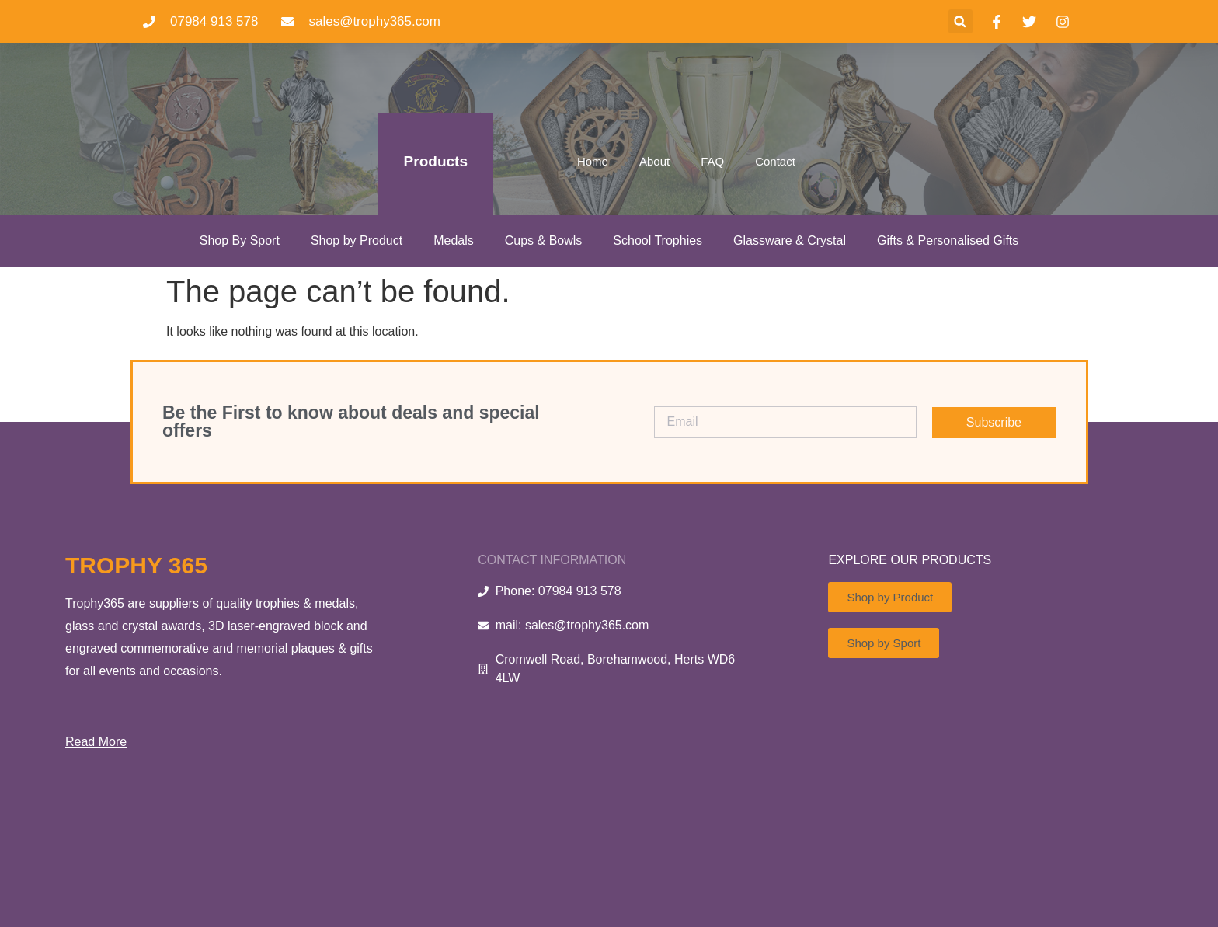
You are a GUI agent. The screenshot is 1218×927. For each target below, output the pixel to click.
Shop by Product (356, 240)
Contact (775, 161)
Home (592, 161)
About (654, 161)
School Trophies (657, 240)
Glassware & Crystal (789, 240)
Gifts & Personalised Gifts (947, 240)
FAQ (712, 161)
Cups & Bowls (544, 240)
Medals (453, 240)
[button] (960, 21)
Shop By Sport (240, 240)
